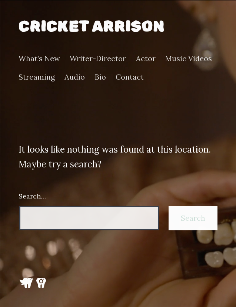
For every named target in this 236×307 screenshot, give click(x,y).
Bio (100, 77)
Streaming (37, 77)
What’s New (39, 58)
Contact (130, 77)
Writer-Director (98, 58)
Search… (32, 196)
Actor (146, 58)
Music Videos (188, 58)
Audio (74, 77)
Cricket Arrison (91, 26)
